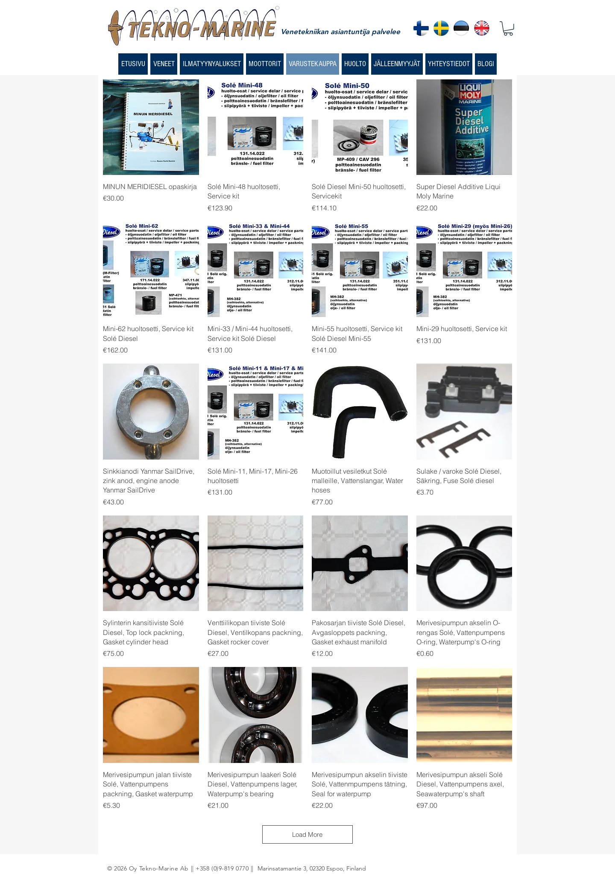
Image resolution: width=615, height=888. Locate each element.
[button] (508, 28)
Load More (308, 834)
